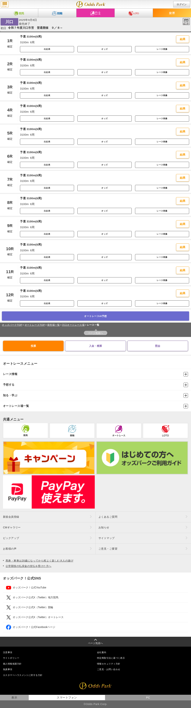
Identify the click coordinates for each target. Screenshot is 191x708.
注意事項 (7, 652)
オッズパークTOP (12, 324)
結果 (183, 39)
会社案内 (101, 652)
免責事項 (7, 669)
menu (5, 4)
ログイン (182, 4)
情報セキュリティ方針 (108, 663)
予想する (95, 385)
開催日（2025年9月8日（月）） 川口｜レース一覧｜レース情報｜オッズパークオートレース (91, 4)
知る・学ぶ (95, 395)
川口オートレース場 (73, 324)
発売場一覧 (53, 324)
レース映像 (162, 49)
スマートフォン (67, 697)
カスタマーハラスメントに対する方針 (22, 675)
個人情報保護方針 (12, 663)
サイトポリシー (11, 658)
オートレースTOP (35, 324)
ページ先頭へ (95, 333)
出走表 (47, 49)
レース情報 (95, 374)
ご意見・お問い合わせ (108, 669)
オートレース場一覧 (95, 406)
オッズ (104, 49)
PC (148, 697)
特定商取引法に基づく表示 (111, 658)
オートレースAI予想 (95, 316)
